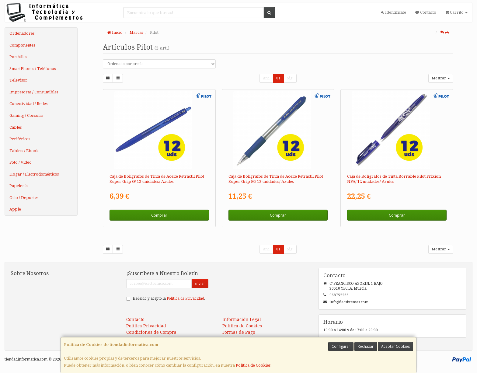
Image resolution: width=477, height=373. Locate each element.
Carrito (456, 12)
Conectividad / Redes (28, 103)
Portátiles (18, 56)
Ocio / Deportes (23, 197)
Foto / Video (20, 162)
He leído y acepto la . (169, 298)
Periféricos (19, 139)
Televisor (18, 80)
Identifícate (393, 12)
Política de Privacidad (185, 298)
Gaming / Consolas (26, 115)
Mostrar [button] (441, 78)
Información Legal (241, 319)
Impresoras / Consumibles (33, 92)
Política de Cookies (253, 365)
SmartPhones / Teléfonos (32, 68)
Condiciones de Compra (151, 332)
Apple (15, 209)
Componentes (22, 45)
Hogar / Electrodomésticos (34, 174)
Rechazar (366, 346)
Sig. (290, 78)
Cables (15, 127)
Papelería (18, 185)
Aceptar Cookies (395, 346)
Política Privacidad (146, 325)
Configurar (341, 346)
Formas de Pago (238, 332)
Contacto (425, 12)
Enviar (200, 283)
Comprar (159, 215)
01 (278, 78)
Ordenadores (21, 33)
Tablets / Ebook (24, 150)
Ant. (266, 78)
